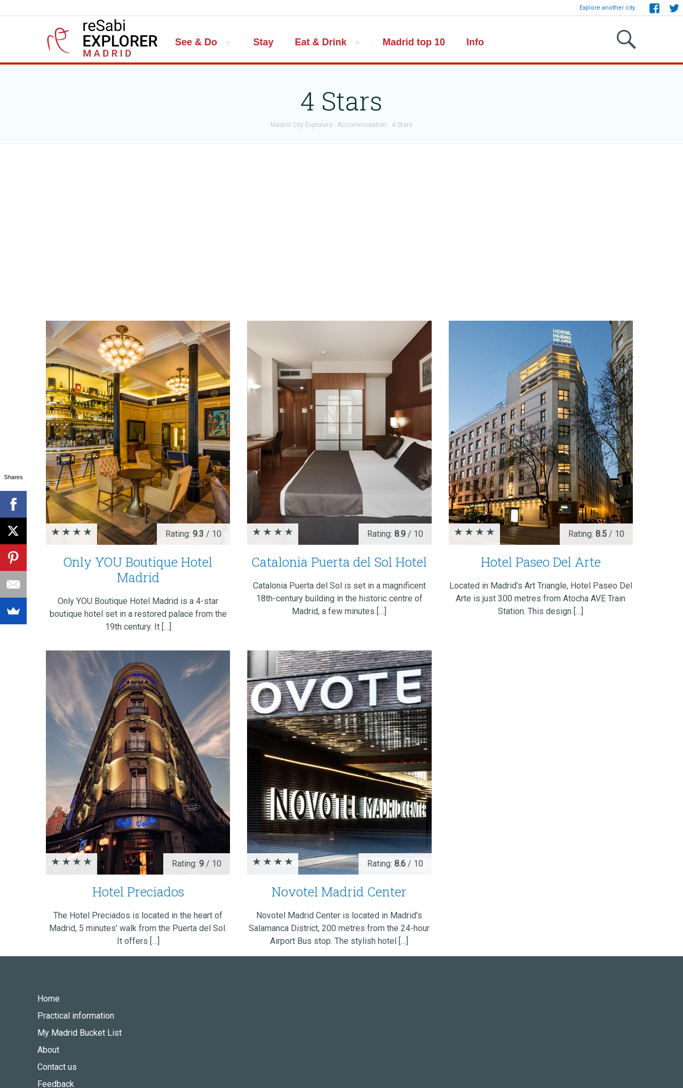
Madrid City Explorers (301, 125)
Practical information (75, 1016)
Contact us (57, 1067)
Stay (263, 42)
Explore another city (607, 7)
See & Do (196, 42)
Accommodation (362, 125)
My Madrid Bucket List (79, 1033)
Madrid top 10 (414, 42)
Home (48, 999)
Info (475, 42)
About (48, 1050)
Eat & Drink (321, 42)
